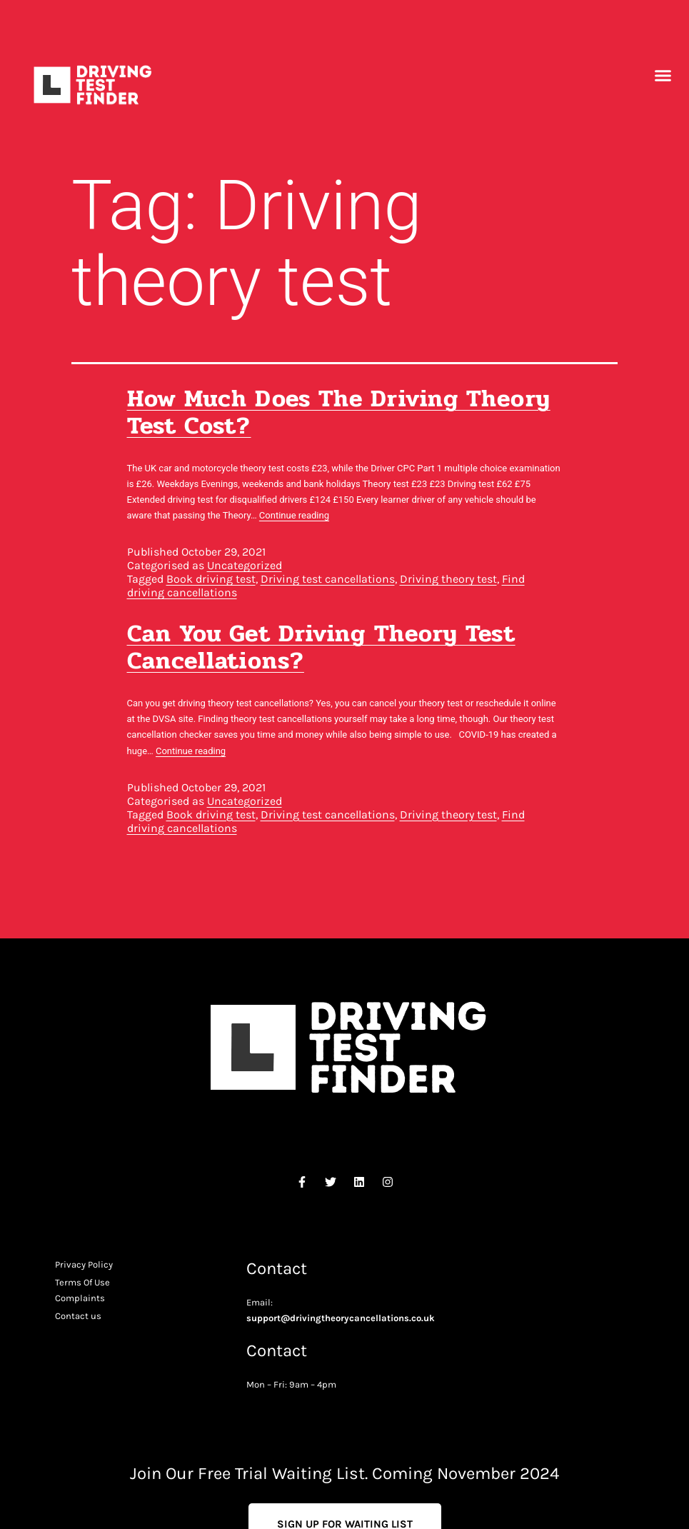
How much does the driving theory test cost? (338, 411)
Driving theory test (448, 579)
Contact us (78, 1315)
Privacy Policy (84, 1264)
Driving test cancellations (328, 579)
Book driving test (211, 579)
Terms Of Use (82, 1282)
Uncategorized (244, 565)
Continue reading (294, 515)
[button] (663, 75)
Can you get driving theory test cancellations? (321, 646)
